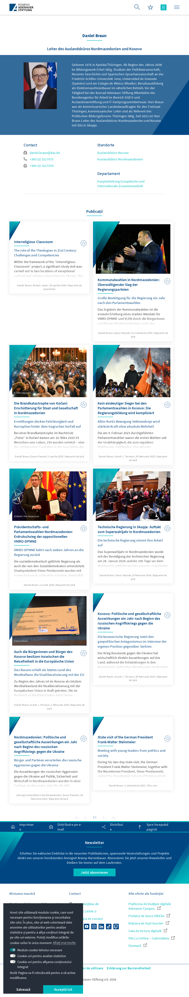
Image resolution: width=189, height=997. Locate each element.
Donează (137, 945)
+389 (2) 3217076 (39, 166)
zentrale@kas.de (84, 904)
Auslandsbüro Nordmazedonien (120, 159)
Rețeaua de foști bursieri (148, 923)
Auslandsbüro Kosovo (113, 153)
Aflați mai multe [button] (64, 943)
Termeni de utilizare (88, 968)
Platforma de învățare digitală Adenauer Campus (149, 906)
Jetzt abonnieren (94, 872)
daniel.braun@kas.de (42, 153)
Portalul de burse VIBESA (149, 916)
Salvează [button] (23, 989)
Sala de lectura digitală (147, 931)
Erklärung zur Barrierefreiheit (129, 968)
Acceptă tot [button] (63, 989)
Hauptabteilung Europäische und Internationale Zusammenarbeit (121, 183)
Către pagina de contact (86, 919)
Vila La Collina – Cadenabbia (151, 938)
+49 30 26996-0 (82, 911)
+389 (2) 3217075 (39, 159)
